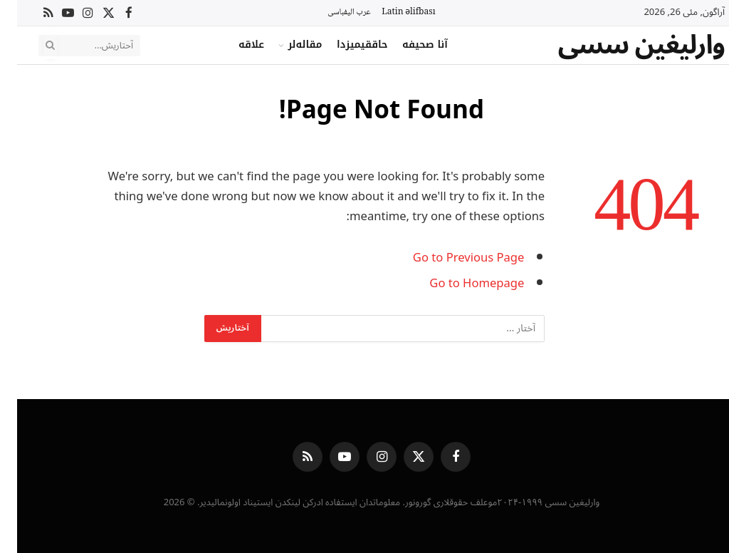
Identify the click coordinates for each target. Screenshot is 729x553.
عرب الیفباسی (331, 12)
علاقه (234, 44)
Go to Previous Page (452, 257)
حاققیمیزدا (345, 44)
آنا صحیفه (408, 44)
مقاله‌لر (288, 44)
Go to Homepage (459, 283)
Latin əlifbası (391, 12)
